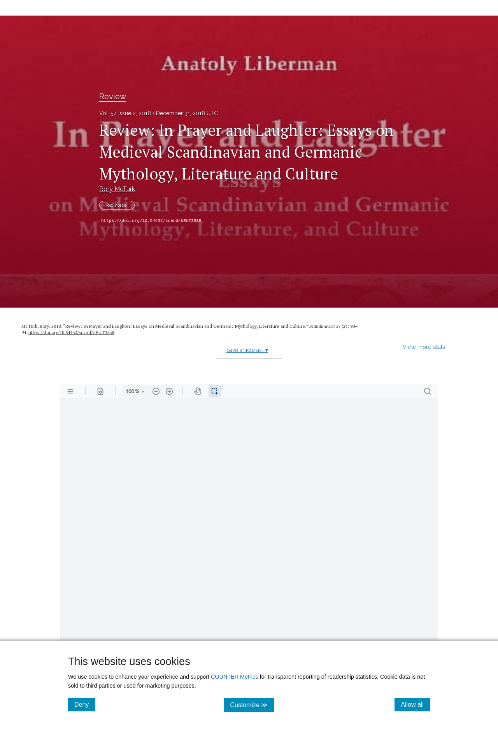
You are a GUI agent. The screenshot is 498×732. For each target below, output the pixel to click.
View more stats (424, 346)
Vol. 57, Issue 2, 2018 (125, 113)
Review (112, 96)
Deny (84, 704)
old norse (116, 205)
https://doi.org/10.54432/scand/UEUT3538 (151, 220)
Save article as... (247, 350)
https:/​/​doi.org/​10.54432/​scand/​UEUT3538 (71, 332)
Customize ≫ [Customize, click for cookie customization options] (252, 704)
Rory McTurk (117, 189)
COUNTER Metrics (234, 677)
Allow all (415, 704)
